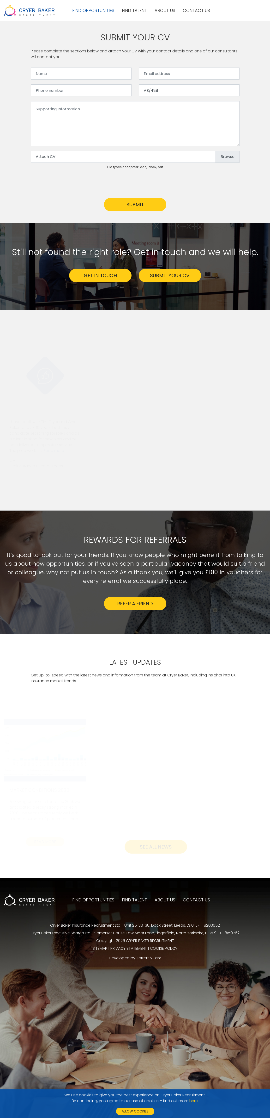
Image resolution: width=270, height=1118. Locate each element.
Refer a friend (135, 603)
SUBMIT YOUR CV (170, 275)
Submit (135, 204)
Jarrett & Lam (148, 958)
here (193, 1101)
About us (165, 10)
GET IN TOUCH (100, 275)
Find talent (134, 10)
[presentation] (67, 183)
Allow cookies (135, 1111)
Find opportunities (93, 10)
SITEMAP (100, 948)
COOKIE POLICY (163, 948)
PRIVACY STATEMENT (128, 948)
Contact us (196, 10)
